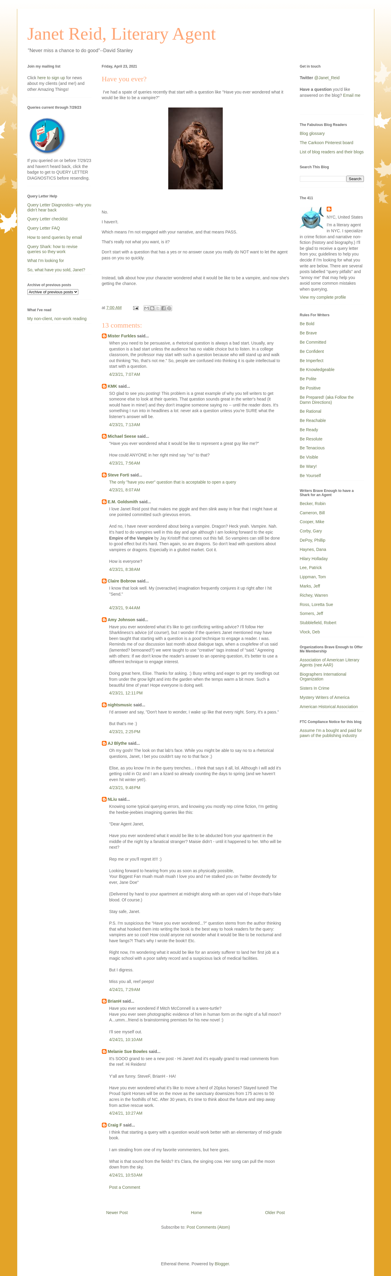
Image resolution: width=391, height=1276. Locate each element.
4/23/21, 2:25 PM (125, 731)
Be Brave (308, 333)
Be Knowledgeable (317, 369)
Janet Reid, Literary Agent (121, 33)
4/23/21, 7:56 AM (124, 463)
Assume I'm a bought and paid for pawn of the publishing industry (331, 733)
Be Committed (313, 342)
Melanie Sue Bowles (128, 1051)
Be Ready (309, 429)
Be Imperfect (311, 360)
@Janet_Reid (326, 77)
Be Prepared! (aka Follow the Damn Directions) (327, 400)
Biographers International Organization (323, 677)
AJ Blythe (117, 743)
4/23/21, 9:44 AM (124, 607)
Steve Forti (118, 475)
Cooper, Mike (312, 521)
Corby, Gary (311, 531)
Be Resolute (311, 439)
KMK (112, 386)
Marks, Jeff (310, 586)
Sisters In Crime (315, 688)
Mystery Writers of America (325, 697)
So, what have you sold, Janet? (56, 269)
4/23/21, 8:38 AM (124, 569)
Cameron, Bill (312, 512)
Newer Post (117, 1212)
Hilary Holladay (314, 558)
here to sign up (52, 77)
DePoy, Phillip (312, 540)
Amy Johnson (121, 619)
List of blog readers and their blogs (332, 151)
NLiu (112, 799)
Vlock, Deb (310, 632)
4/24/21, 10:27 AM (126, 1113)
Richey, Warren (314, 595)
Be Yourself (310, 475)
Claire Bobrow (122, 581)
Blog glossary (312, 133)
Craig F (115, 1125)
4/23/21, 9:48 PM (125, 787)
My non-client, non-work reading (57, 318)
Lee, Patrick (311, 567)
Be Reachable (313, 420)
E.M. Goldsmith (123, 501)
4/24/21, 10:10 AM (126, 1039)
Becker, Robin (313, 503)
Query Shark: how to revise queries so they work (52, 249)
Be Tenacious (312, 447)
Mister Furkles (122, 336)
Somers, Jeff (311, 613)
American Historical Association (329, 706)
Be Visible (309, 457)
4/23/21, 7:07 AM (124, 374)
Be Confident (312, 351)
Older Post (275, 1212)
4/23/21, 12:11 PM (126, 693)
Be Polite (308, 378)
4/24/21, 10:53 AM (126, 1175)
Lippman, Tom (313, 576)
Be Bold (307, 323)
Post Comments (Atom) (208, 1227)
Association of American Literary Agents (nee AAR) (329, 662)
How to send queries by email (54, 237)
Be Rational (310, 411)
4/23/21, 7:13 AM (124, 424)
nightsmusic (120, 704)
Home (196, 1212)
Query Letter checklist (47, 218)
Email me (351, 95)
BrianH (114, 1001)
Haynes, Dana (313, 549)
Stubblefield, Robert (318, 622)
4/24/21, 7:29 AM (124, 989)
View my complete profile (323, 297)
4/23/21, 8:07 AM (124, 489)
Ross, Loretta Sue (316, 604)
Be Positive (310, 388)
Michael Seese (122, 436)
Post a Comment (124, 1187)
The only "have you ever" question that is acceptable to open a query (172, 482)
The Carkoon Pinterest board (326, 142)
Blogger (222, 1263)
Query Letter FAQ (43, 228)
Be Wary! (308, 466)
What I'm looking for (45, 260)
